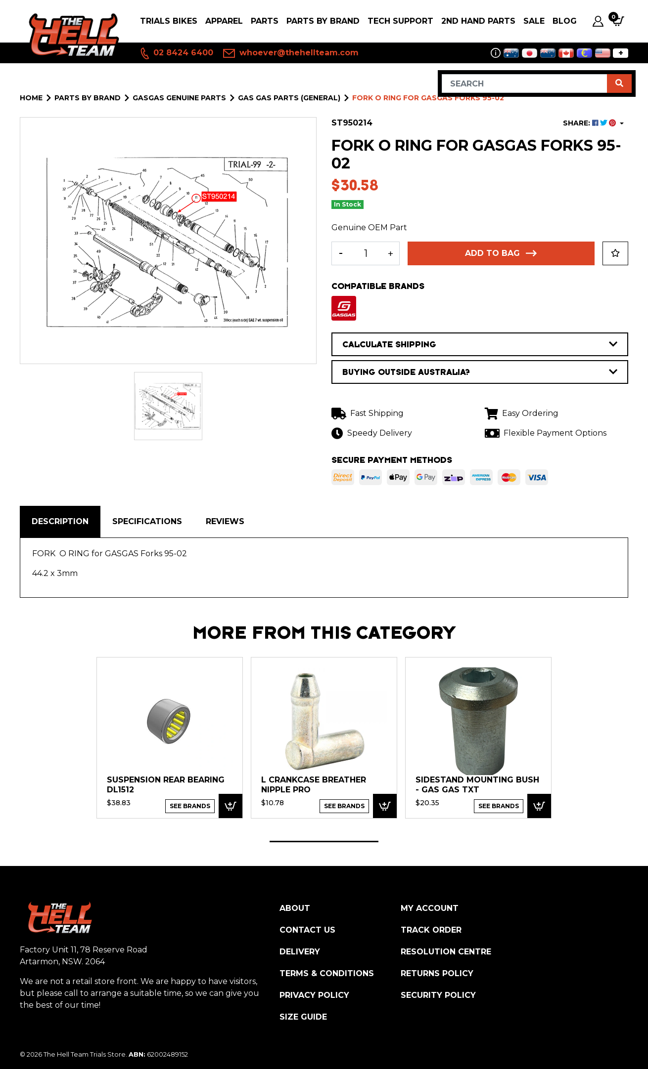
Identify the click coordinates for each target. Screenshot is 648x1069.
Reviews (225, 521)
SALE (534, 21)
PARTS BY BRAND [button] (323, 21)
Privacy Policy (314, 995)
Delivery (299, 951)
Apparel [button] (224, 21)
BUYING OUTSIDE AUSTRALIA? (479, 372)
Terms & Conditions (326, 973)
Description (60, 521)
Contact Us (307, 930)
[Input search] (524, 83)
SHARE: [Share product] (590, 123)
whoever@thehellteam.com (291, 53)
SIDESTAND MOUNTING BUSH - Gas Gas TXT (477, 784)
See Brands (190, 806)
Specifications (147, 521)
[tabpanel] (170, 737)
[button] (615, 253)
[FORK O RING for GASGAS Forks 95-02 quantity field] (365, 253)
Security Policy (438, 995)
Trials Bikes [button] (168, 21)
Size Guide (303, 1017)
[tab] (60, 521)
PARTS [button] (264, 21)
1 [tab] (324, 841)
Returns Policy (437, 973)
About (294, 908)
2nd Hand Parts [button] (478, 21)
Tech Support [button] (400, 21)
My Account (430, 908)
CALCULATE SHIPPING (479, 344)
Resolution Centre (446, 951)
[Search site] (619, 83)
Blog (565, 21)
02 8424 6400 (176, 53)
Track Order (431, 930)
